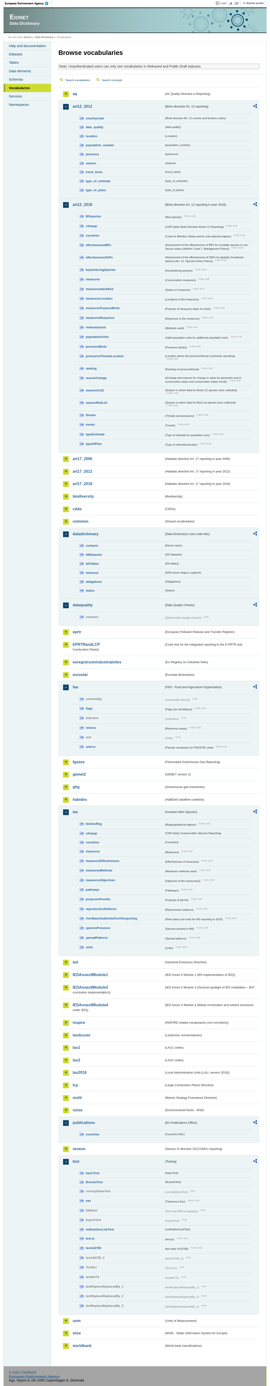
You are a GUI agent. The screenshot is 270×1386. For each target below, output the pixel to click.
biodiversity (83, 496)
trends (90, 424)
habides (80, 800)
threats (91, 415)
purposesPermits (98, 899)
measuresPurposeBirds (103, 308)
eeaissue (92, 572)
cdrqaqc (91, 226)
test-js (90, 1238)
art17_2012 (82, 471)
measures (93, 279)
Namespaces (19, 105)
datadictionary (85, 534)
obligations (94, 582)
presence (92, 154)
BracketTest (94, 1182)
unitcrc (91, 747)
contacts (92, 545)
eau (88, 1200)
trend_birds (94, 172)
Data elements (20, 71)
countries (92, 235)
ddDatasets (94, 554)
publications (84, 1123)
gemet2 (79, 774)
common (80, 521)
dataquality (82, 605)
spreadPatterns (97, 937)
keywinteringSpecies (101, 270)
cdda (77, 509)
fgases (79, 762)
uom (77, 1321)
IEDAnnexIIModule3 (90, 987)
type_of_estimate (98, 181)
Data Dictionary (44, 37)
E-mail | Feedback (23, 1372)
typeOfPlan (94, 444)
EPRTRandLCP (86, 644)
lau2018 (80, 1072)
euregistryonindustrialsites (97, 662)
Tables (14, 62)
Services (15, 96)
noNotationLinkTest (100, 1229)
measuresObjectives (100, 880)
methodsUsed (96, 327)
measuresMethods (99, 870)
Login (223, 3)
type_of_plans (96, 190)
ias (75, 812)
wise (77, 1333)
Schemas (16, 79)
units (89, 947)
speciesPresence (98, 928)
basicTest (92, 1173)
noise (77, 1110)
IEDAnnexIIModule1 (90, 975)
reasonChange (96, 378)
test (76, 1161)
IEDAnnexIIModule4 (90, 1005)
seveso (79, 1149)
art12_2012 (82, 106)
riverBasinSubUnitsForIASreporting (111, 918)
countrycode (95, 118)
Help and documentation (27, 46)
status (90, 590)
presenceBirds (96, 346)
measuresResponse (100, 318)
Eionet (28, 37)
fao (75, 687)
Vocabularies (19, 88)
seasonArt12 (95, 390)
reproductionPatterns (101, 909)
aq (75, 94)
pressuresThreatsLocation (105, 356)
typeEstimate (95, 434)
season (91, 163)
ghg (76, 787)
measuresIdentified (99, 289)
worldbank (82, 1346)
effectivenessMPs (98, 245)
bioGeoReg (94, 824)
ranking (91, 368)
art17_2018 (82, 484)
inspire (79, 1023)
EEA (28, 3)
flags (89, 708)
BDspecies (93, 216)
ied (75, 962)
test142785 (93, 1248)
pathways (92, 889)
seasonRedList (96, 402)
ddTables (92, 563)
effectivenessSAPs (99, 257)
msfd (77, 1098)
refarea (91, 727)
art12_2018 (82, 205)
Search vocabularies (77, 80)
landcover (82, 1035)
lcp (75, 1085)
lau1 (76, 1048)
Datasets (15, 54)
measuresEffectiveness (102, 861)
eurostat (80, 675)
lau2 (76, 1060)
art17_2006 (82, 459)
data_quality (94, 127)
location (91, 136)
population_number (100, 145)
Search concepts (112, 80)
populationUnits (97, 337)
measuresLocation (99, 298)
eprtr (77, 632)
